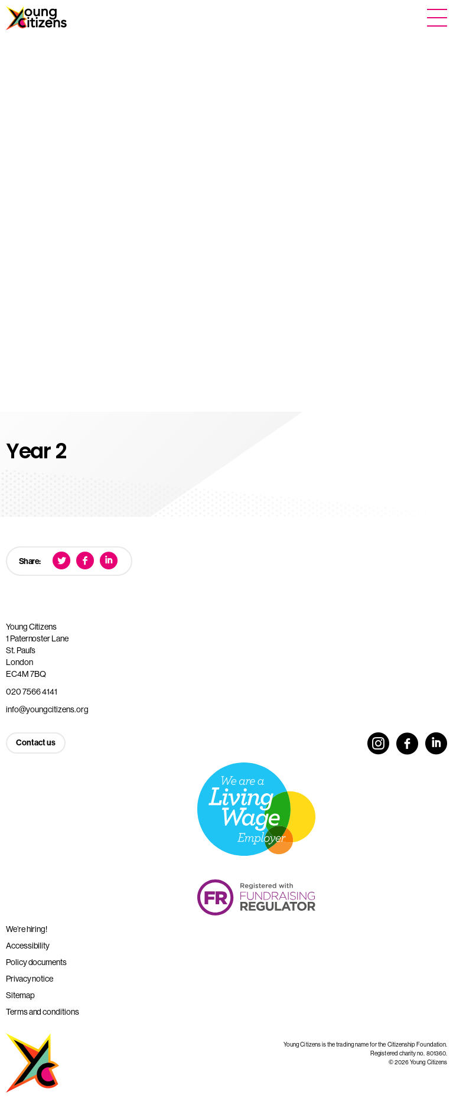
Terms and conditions (42, 1011)
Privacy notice (29, 978)
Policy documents (36, 962)
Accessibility (28, 945)
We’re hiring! (26, 929)
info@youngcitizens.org (47, 709)
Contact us (36, 743)
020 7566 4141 (31, 691)
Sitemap (20, 995)
